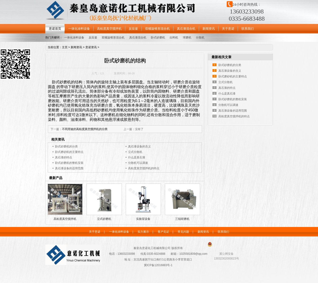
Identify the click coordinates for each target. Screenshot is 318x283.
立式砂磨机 (104, 219)
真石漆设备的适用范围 (69, 168)
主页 (65, 47)
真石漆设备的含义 (139, 146)
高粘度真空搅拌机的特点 (143, 168)
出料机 (174, 37)
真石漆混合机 (186, 28)
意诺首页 (55, 28)
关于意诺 (228, 28)
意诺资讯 (91, 47)
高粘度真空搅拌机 (109, 28)
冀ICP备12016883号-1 (158, 265)
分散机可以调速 (138, 163)
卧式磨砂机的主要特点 (69, 152)
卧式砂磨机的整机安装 (69, 163)
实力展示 (143, 231)
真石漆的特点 (63, 157)
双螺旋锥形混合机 (157, 28)
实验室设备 (143, 219)
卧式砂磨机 (158, 37)
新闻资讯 (209, 28)
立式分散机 (135, 152)
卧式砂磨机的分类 (66, 146)
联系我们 (247, 28)
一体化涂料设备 (79, 28)
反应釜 (133, 28)
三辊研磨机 (182, 219)
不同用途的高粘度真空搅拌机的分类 (84, 129)
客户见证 (163, 231)
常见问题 (183, 231)
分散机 (200, 37)
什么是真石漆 (136, 157)
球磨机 (187, 37)
